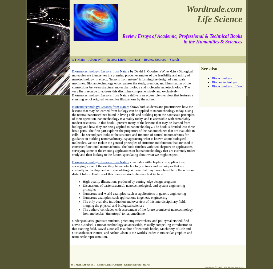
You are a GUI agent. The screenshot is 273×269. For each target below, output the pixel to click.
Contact (135, 60)
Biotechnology (222, 78)
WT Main (78, 60)
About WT (95, 60)
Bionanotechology (224, 82)
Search (174, 60)
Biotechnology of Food (228, 86)
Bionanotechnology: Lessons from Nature (100, 71)
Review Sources (155, 60)
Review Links (116, 60)
